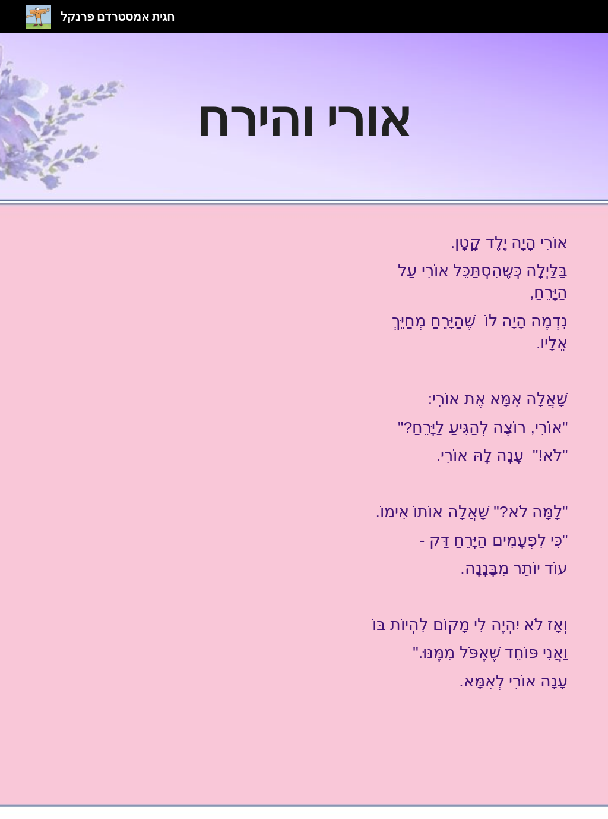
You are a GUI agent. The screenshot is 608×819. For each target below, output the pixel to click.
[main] (303, 117)
